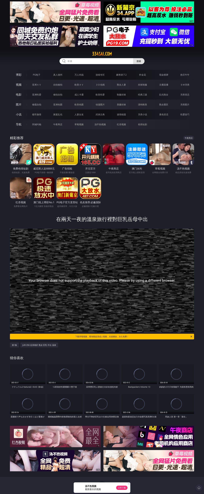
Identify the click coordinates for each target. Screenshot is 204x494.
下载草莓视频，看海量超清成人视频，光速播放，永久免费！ (134, 336)
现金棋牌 (163, 74)
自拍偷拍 (57, 84)
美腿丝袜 (121, 104)
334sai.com (102, 54)
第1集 (14, 345)
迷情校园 (121, 114)
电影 (19, 94)
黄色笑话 (163, 114)
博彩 (19, 75)
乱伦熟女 (163, 94)
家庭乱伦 (57, 114)
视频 (19, 85)
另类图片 (184, 104)
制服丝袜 (121, 94)
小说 (19, 114)
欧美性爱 (100, 94)
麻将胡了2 (121, 74)
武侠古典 (100, 114)
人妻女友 (79, 114)
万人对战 (79, 74)
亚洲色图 (57, 104)
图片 (19, 104)
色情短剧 (142, 124)
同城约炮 (36, 124)
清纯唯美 (142, 104)
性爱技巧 (184, 114)
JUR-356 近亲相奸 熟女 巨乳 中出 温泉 (39, 345)
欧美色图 (79, 104)
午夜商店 (57, 124)
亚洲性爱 (36, 94)
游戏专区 (100, 74)
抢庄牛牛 (184, 74)
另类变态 (184, 94)
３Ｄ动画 (100, 84)
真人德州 (57, 74)
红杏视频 (121, 124)
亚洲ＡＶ (36, 84)
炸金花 (142, 74)
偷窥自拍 (36, 104)
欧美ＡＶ (79, 84)
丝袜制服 (142, 84)
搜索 (139, 61)
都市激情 (36, 114)
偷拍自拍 (57, 94)
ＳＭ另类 (184, 84)
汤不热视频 (100, 124)
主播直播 (163, 84)
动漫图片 (100, 104)
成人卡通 (79, 94)
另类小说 (142, 114)
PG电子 (36, 74)
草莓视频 (79, 124)
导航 (19, 124)
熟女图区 (163, 104)
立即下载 (122, 487)
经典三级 (142, 94)
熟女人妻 (121, 84)
